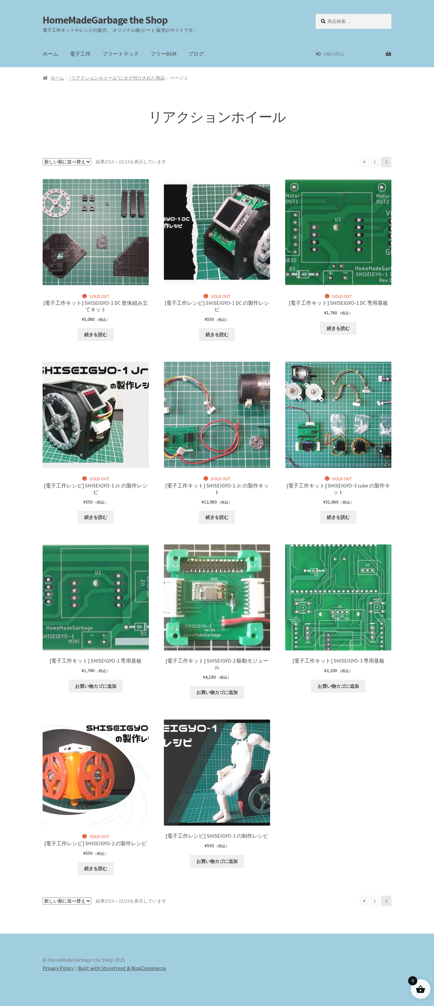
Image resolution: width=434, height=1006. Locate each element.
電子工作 (80, 53)
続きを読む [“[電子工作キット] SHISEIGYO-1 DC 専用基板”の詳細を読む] (338, 328)
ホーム (50, 53)
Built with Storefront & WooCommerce (122, 968)
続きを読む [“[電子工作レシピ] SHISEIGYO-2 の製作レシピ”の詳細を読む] (95, 868)
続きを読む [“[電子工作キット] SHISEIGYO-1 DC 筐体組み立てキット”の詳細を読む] (95, 335)
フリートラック (120, 53)
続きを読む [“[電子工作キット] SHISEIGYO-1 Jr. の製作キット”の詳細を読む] (217, 517)
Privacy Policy (58, 968)
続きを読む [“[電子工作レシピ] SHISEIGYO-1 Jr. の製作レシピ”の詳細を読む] (95, 517)
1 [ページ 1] (375, 162)
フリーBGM (163, 53)
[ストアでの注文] (67, 161)
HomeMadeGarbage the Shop (105, 20)
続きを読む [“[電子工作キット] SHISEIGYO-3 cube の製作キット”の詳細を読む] (338, 517)
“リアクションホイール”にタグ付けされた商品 (117, 78)
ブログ (196, 53)
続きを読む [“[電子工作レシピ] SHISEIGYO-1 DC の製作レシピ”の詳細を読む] (217, 335)
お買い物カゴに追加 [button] (95, 686)
